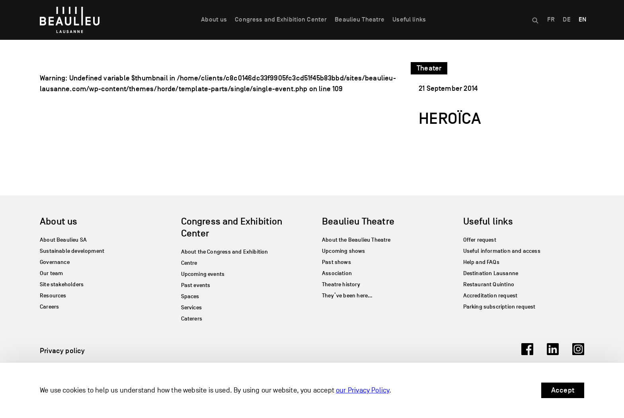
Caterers (191, 318)
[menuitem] (551, 20)
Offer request (479, 239)
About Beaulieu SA (63, 239)
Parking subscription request (499, 306)
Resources (53, 295)
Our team (51, 273)
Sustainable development (72, 251)
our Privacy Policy (362, 390)
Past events (196, 285)
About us (214, 19)
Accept (562, 390)
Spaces (190, 296)
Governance (55, 262)
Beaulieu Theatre (359, 19)
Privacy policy (62, 350)
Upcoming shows (343, 251)
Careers (49, 306)
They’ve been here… (347, 295)
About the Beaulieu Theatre (356, 239)
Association (337, 273)
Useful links (409, 19)
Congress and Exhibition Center (281, 19)
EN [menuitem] (582, 19)
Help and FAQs (481, 262)
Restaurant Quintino (488, 284)
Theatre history (341, 284)
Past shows (336, 262)
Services (191, 307)
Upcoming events (203, 274)
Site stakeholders (62, 284)
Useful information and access (501, 251)
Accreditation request (490, 295)
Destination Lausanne (491, 273)
